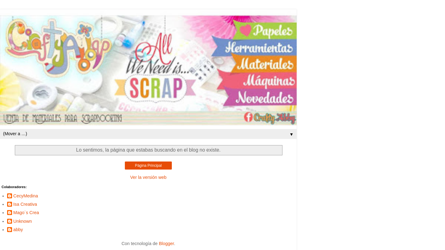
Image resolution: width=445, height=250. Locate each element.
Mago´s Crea (26, 212)
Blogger (166, 243)
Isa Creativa (25, 204)
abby (18, 229)
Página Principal (148, 165)
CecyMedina (25, 195)
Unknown (22, 221)
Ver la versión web (148, 177)
